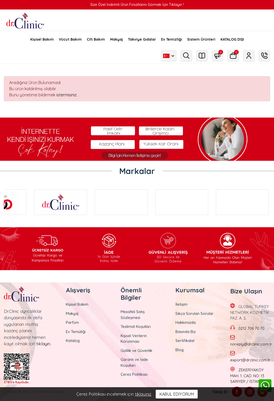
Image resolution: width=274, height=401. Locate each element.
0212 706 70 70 (251, 328)
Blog (179, 349)
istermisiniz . (67, 94)
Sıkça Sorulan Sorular (194, 313)
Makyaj (72, 313)
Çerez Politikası (134, 374)
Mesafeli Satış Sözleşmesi (133, 314)
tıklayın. (43, 343)
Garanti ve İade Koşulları (134, 362)
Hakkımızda (185, 322)
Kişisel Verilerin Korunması (134, 338)
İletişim (181, 304)
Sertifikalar (185, 340)
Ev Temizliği (76, 331)
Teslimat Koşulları (136, 326)
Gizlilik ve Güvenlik (136, 350)
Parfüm (72, 322)
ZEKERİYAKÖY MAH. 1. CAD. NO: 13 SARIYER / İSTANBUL (248, 376)
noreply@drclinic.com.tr (251, 344)
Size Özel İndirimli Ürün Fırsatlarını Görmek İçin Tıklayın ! (137, 4)
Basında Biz (185, 331)
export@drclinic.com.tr (250, 360)
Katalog (73, 340)
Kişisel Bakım (77, 304)
